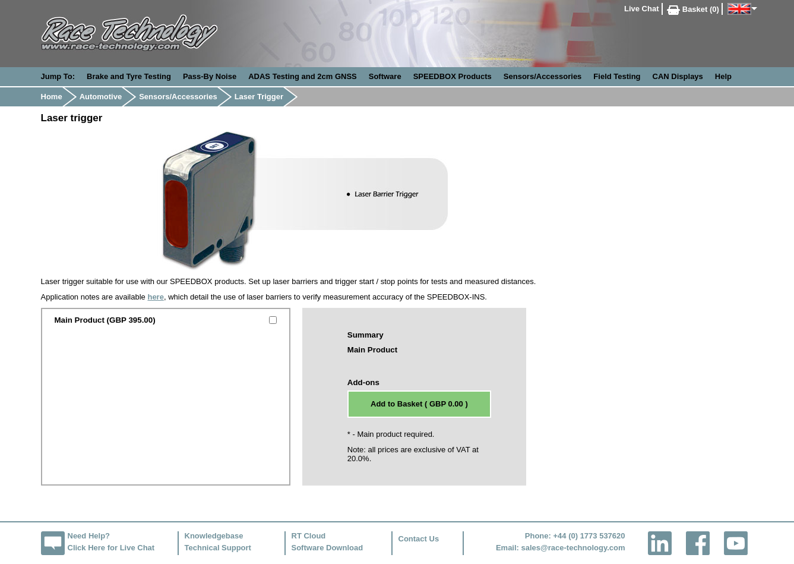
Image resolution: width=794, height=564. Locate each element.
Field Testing (616, 76)
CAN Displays (678, 76)
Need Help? (89, 535)
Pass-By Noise (209, 76)
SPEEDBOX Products (452, 76)
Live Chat (641, 8)
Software (385, 76)
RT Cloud (309, 535)
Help (723, 76)
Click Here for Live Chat (111, 547)
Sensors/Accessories (543, 76)
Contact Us (418, 538)
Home (51, 96)
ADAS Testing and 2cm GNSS (302, 76)
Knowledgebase (214, 535)
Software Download (327, 547)
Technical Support (218, 547)
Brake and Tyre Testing (129, 76)
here (155, 296)
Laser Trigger (259, 96)
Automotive (101, 96)
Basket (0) (693, 9)
